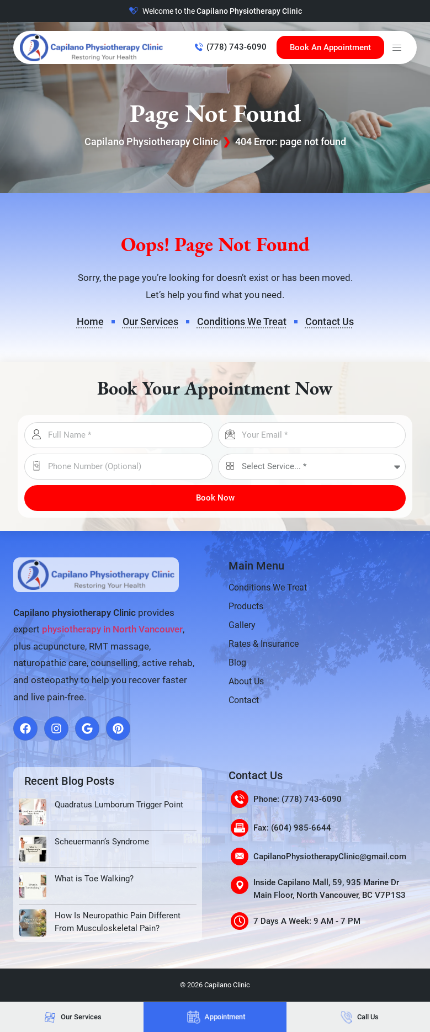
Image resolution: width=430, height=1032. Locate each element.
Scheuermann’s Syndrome (102, 842)
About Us (246, 681)
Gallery (242, 625)
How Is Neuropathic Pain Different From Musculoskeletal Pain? (118, 922)
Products (246, 606)
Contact (244, 700)
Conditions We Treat (268, 587)
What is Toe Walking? (94, 879)
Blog (237, 662)
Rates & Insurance (264, 644)
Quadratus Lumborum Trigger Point (119, 805)
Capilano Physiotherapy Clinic (151, 141)
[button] (397, 47)
